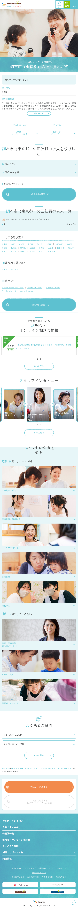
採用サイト (14, 6)
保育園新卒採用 (33, 877)
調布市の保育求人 (64, 768)
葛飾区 (41, 248)
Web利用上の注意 (39, 873)
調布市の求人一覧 (53, 288)
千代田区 (12, 251)
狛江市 (71, 248)
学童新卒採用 (60, 877)
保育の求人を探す (32, 768)
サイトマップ (30, 868)
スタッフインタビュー (57, 133)
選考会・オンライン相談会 (16, 840)
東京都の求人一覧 (34, 288)
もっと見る (39, 366)
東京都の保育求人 (48, 768)
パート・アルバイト (10, 270)
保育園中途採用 (18, 877)
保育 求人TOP (17, 768)
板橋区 (13, 248)
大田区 (49, 244)
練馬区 (23, 248)
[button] (25, 404)
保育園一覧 (8, 833)
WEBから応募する (39, 787)
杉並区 (4, 248)
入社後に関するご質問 (14, 744)
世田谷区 (59, 244)
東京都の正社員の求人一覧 (12, 288)
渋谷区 (69, 244)
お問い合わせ (17, 868)
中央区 (4, 244)
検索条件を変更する (27, 194)
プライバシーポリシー (57, 868)
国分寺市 (61, 248)
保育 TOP (6, 768)
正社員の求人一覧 (9, 291)
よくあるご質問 (10, 846)
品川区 (39, 244)
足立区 (32, 248)
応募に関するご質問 (13, 735)
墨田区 (30, 244)
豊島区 (23, 251)
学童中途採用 (47, 877)
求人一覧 (57, 125)
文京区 (21, 244)
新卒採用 (67, 4)
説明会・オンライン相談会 (20, 133)
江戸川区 (51, 251)
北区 (3, 251)
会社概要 (42, 868)
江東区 (32, 251)
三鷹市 (51, 248)
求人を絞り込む (20, 125)
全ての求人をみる (27, 291)
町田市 (41, 251)
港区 (13, 244)
